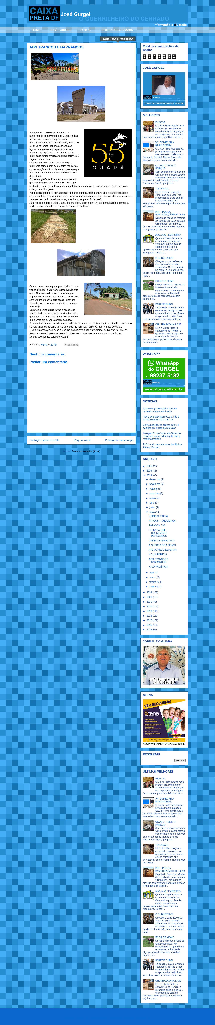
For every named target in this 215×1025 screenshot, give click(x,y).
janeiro (153, 586)
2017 (150, 620)
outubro (153, 489)
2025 (150, 470)
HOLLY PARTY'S (158, 554)
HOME (36, 30)
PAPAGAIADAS (157, 525)
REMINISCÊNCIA (158, 516)
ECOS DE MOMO (164, 281)
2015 (150, 629)
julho (152, 502)
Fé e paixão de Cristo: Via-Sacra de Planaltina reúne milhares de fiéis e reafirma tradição (162, 436)
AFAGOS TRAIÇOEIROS (162, 521)
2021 (150, 601)
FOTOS (85, 30)
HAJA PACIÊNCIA (158, 566)
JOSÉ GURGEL (60, 30)
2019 (150, 611)
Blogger (146, 1018)
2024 (150, 475)
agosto (153, 498)
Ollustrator (119, 1018)
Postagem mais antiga (119, 440)
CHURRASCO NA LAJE (168, 324)
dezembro (155, 479)
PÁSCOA (160, 122)
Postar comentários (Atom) (86, 451)
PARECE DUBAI (164, 304)
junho (152, 507)
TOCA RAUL (162, 188)
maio (152, 512)
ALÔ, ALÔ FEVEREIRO (168, 235)
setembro (154, 493)
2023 (150, 592)
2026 (150, 466)
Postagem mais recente (44, 440)
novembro (155, 484)
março (153, 577)
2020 (150, 606)
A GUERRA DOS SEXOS (162, 545)
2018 (150, 615)
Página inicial (82, 440)
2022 (150, 597)
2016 (150, 625)
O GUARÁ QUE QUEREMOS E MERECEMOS (158, 533)
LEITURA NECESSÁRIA (116, 30)
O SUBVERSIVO (164, 258)
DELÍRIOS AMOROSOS (162, 540)
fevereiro (154, 582)
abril (152, 572)
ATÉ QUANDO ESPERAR (163, 550)
